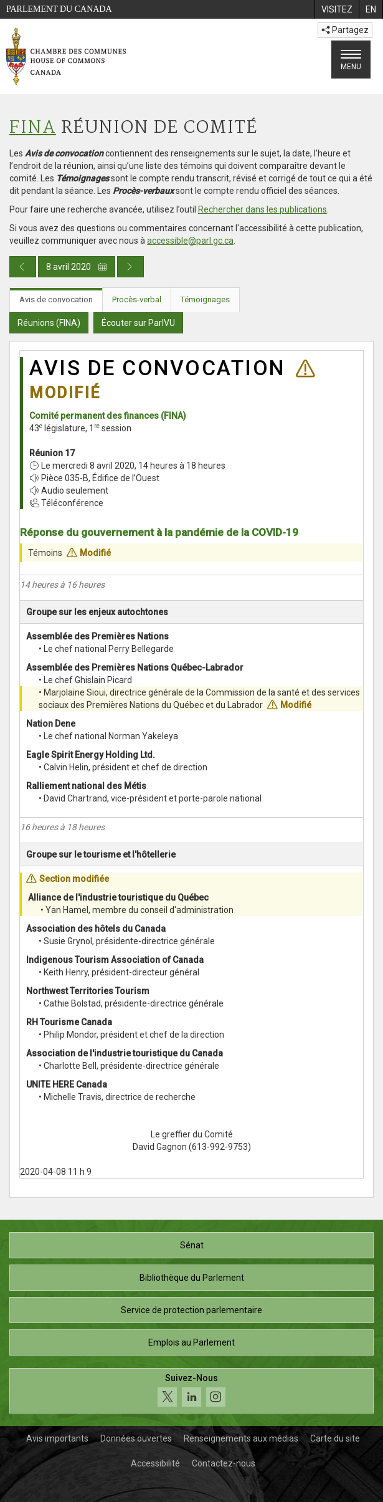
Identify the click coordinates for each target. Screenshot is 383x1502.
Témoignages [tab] (205, 299)
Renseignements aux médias (241, 1438)
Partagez (345, 30)
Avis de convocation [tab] (56, 299)
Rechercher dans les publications (262, 209)
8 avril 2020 (76, 267)
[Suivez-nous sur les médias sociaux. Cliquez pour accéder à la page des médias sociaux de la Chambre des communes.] (191, 1391)
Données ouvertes (136, 1438)
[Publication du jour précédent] (22, 266)
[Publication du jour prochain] (130, 266)
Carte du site (335, 1438)
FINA (32, 128)
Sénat (192, 1245)
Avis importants (57, 1438)
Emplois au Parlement (191, 1342)
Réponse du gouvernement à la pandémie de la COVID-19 (159, 532)
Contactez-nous (223, 1463)
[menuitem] (336, 9)
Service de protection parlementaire (191, 1310)
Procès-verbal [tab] (136, 299)
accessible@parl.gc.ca (190, 241)
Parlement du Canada (59, 9)
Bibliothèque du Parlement (191, 1278)
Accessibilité (155, 1463)
